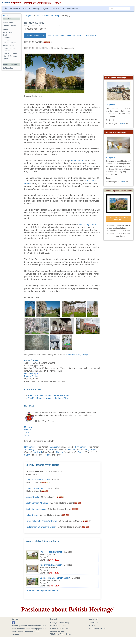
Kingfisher (110, 105)
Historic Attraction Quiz (59, 628)
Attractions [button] (15, 8)
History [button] (26, 8)
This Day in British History (60, 634)
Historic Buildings (9, 43)
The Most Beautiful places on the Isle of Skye (48, 398)
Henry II (71, 449)
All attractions (8, 23)
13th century (55, 447)
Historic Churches (9, 46)
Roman (27, 430)
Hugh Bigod (90, 449)
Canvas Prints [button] (57, 8)
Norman (59, 452)
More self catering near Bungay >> (42, 590)
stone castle (77, 160)
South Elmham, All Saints (37, 503)
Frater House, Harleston (51, 552)
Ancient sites (8, 32)
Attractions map (10, 25)
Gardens (6, 40)
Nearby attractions (55, 35)
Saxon (27, 432)
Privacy (92, 625)
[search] (119, 8)
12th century (29, 447)
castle (51, 449)
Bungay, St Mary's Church (37, 488)
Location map (30, 373)
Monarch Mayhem (57, 631)
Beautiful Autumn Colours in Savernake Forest (49, 395)
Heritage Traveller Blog (59, 623)
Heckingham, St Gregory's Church (41, 527)
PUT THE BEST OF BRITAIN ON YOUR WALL (118, 219)
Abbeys (5, 30)
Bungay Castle (32, 497)
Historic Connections (35, 35)
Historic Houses (9, 48)
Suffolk (6, 15)
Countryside (7, 38)
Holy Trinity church (87, 224)
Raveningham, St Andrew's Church (41, 521)
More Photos (90, 35)
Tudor (26, 435)
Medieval (28, 427)
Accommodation (74, 35)
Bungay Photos (31, 376)
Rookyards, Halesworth (51, 565)
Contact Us (93, 623)
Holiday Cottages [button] (40, 8)
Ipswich (6, 59)
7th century (29, 449)
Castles (5, 35)
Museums (6, 51)
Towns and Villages (10, 53)
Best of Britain (72, 8)
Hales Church (32, 515)
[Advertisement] (84, 476)
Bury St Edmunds (10, 56)
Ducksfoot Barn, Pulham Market (55, 578)
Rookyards (110, 157)
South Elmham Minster (36, 509)
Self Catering (8, 68)
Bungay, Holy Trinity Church (38, 480)
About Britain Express (97, 628)
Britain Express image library (76, 355)
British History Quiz (58, 625)
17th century (80, 447)
